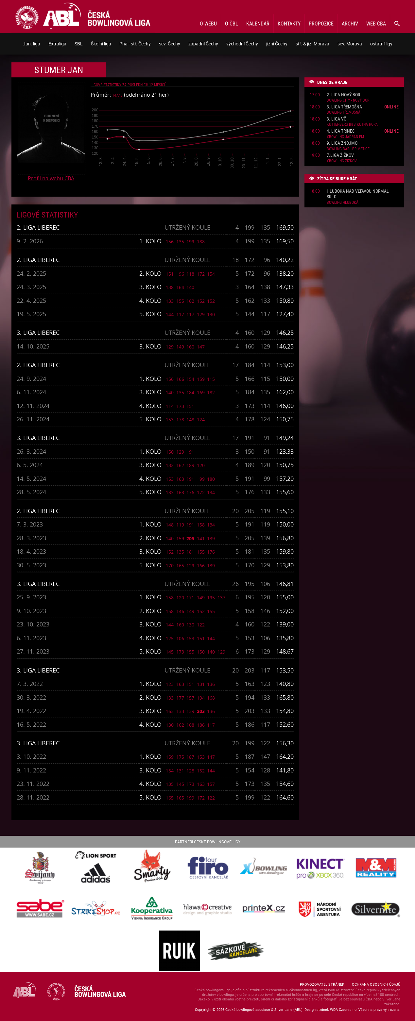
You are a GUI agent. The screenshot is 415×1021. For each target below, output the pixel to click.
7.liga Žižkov (340, 155)
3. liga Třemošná (344, 107)
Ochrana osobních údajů (376, 984)
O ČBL (231, 23)
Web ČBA (376, 23)
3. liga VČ (336, 119)
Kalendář (257, 23)
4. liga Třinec (341, 131)
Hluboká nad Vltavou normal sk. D (358, 194)
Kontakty (289, 23)
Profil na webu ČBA (51, 178)
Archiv (350, 23)
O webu (208, 23)
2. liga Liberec (38, 227)
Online (391, 107)
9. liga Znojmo (342, 143)
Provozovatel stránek (322, 984)
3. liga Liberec (38, 332)
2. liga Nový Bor (343, 95)
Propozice (321, 23)
